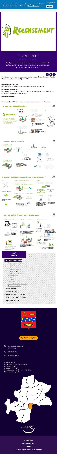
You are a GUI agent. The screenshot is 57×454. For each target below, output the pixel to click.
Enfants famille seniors (15, 294)
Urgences (11, 279)
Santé (10, 277)
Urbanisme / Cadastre (17, 265)
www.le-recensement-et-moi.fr (39, 102)
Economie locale (12, 301)
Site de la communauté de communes (28, 449)
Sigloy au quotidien (13, 260)
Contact (28, 446)
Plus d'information (33, 5)
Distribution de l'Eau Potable (17, 284)
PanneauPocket (13, 275)
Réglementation (15, 269)
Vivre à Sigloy (11, 291)
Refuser (49, 6)
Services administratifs (15, 263)
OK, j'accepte (51, 2)
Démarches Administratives (19, 267)
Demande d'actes (16, 273)
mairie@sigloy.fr (13, 356)
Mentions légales (28, 443)
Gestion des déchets (14, 286)
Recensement (14, 271)
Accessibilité (28, 440)
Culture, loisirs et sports (15, 298)
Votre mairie (10, 288)
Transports (11, 282)
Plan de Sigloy (30, 338)
